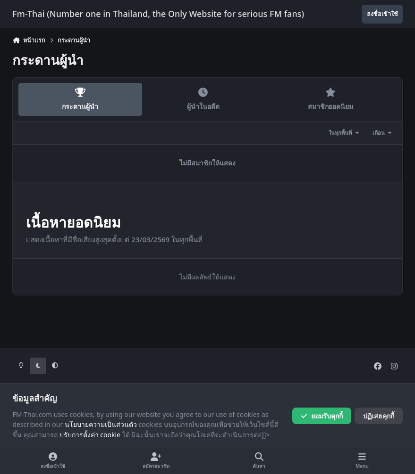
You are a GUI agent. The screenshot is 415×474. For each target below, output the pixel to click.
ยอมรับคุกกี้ (322, 415)
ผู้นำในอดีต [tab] (203, 99)
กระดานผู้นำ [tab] (80, 99)
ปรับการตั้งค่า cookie (89, 434)
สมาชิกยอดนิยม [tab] (330, 99)
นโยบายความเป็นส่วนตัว (101, 424)
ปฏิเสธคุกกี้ (378, 415)
